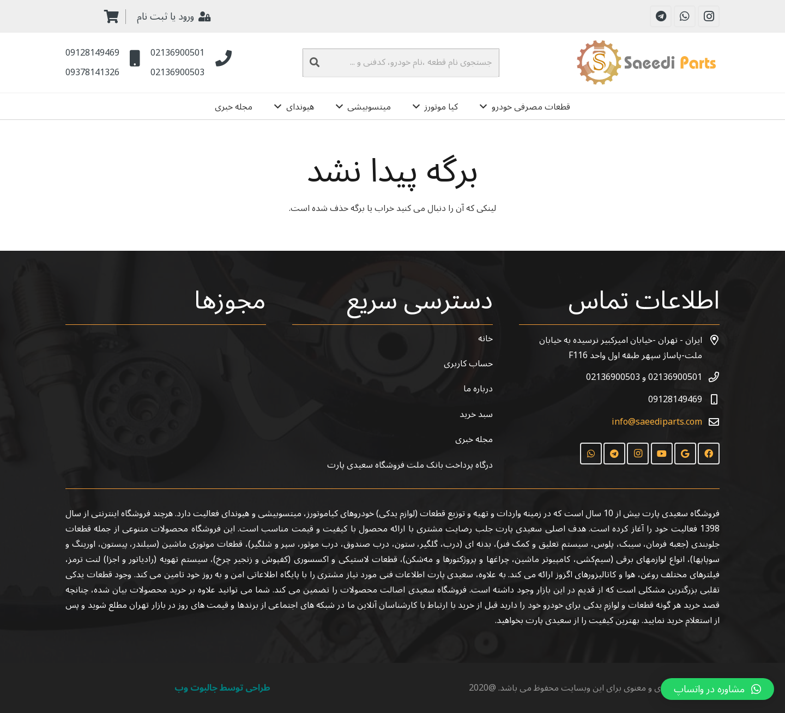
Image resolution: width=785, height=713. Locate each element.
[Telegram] (661, 16)
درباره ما (478, 388)
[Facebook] (709, 453)
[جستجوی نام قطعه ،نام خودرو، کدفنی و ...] (401, 62)
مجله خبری (474, 439)
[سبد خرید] (111, 16)
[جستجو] (314, 62)
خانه (485, 338)
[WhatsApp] (685, 16)
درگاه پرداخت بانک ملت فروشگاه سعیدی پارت (410, 465)
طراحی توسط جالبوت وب (222, 688)
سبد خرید (476, 414)
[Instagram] (709, 16)
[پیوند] (648, 62)
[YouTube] (662, 453)
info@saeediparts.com (657, 422)
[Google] (685, 453)
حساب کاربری (468, 363)
